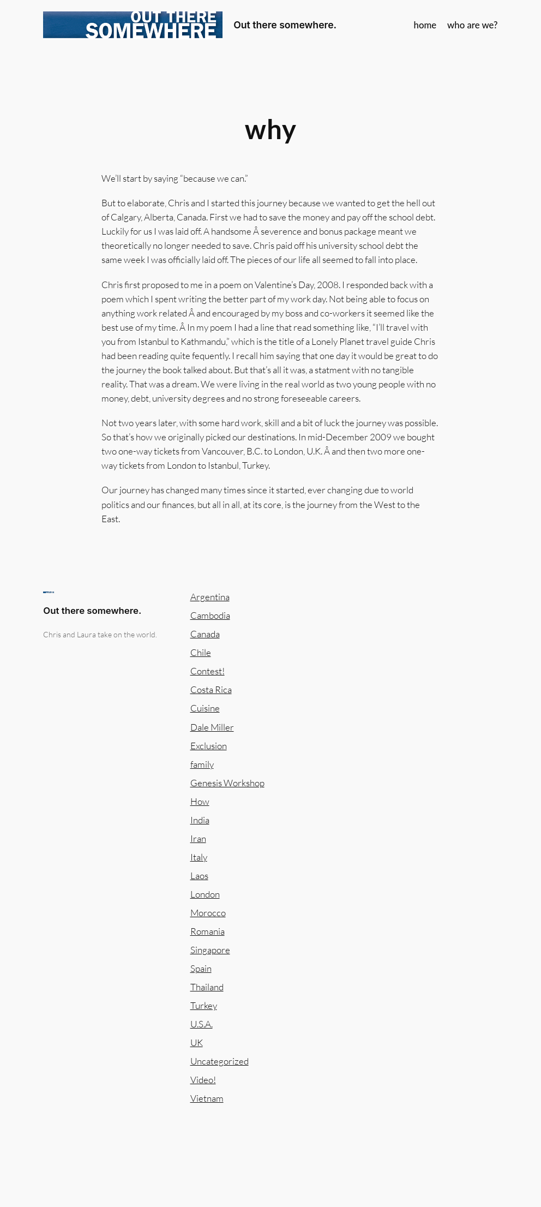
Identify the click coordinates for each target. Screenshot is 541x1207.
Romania (207, 931)
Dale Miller (212, 727)
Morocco (208, 912)
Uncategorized (219, 1061)
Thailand (207, 987)
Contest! (207, 671)
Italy (198, 857)
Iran (198, 838)
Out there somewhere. (284, 25)
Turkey (203, 1005)
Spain (201, 968)
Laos (199, 875)
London (205, 894)
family (202, 764)
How (199, 801)
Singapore (210, 949)
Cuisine (205, 708)
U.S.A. (201, 1024)
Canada (205, 634)
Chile (200, 652)
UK (196, 1042)
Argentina (210, 596)
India (199, 820)
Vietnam (207, 1098)
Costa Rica (211, 689)
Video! (203, 1079)
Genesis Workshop (227, 782)
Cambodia (210, 615)
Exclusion (208, 745)
